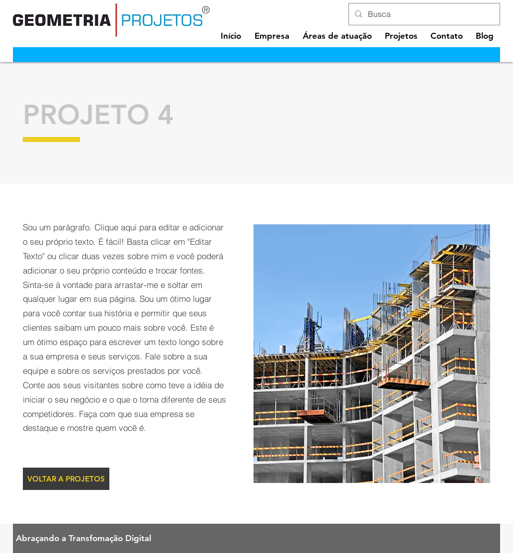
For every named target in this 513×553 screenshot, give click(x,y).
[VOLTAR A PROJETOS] (66, 479)
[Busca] (423, 14)
